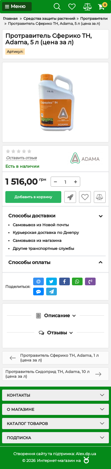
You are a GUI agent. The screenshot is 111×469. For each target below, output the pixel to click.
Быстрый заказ (70, 197)
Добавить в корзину (33, 197)
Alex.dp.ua (86, 453)
